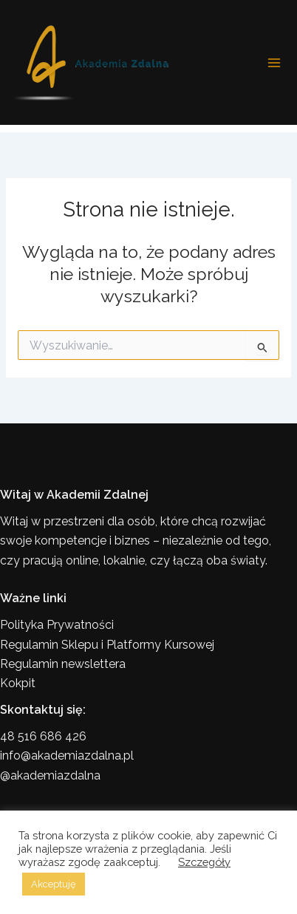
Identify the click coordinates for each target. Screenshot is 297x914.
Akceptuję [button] (53, 884)
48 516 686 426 (43, 736)
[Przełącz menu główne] (274, 62)
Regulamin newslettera (63, 664)
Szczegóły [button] (204, 862)
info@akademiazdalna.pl (67, 755)
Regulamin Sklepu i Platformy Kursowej (107, 645)
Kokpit (17, 683)
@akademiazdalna (50, 775)
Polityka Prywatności (57, 625)
